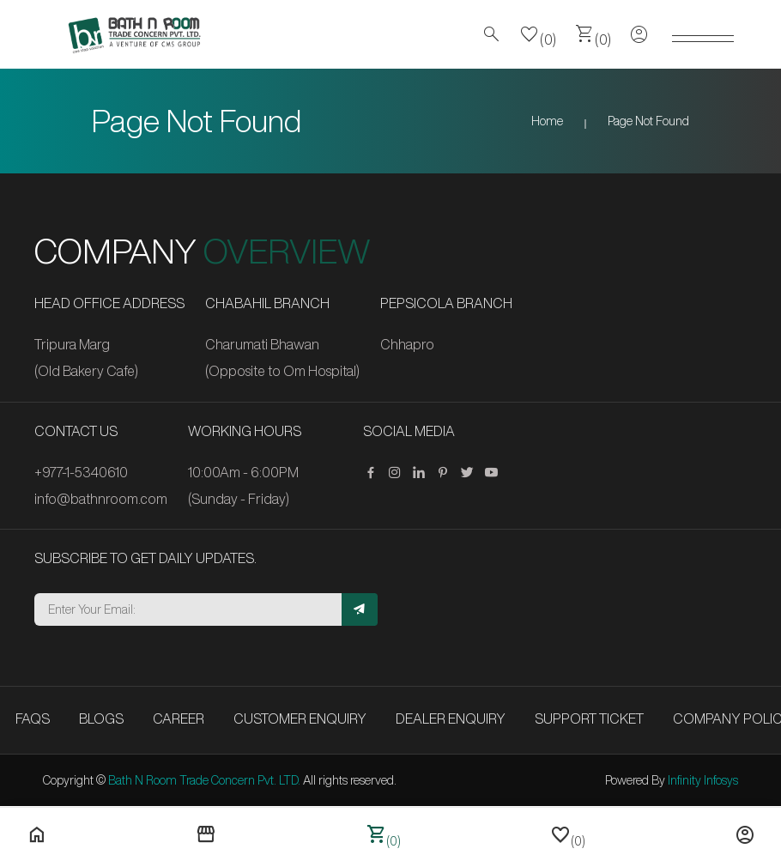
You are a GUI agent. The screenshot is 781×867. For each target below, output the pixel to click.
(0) (538, 34)
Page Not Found (648, 121)
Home (547, 121)
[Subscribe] (360, 609)
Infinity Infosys (703, 780)
